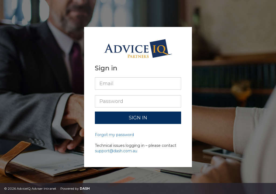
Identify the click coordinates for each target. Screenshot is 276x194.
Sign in (138, 118)
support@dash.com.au (116, 150)
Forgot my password (114, 134)
